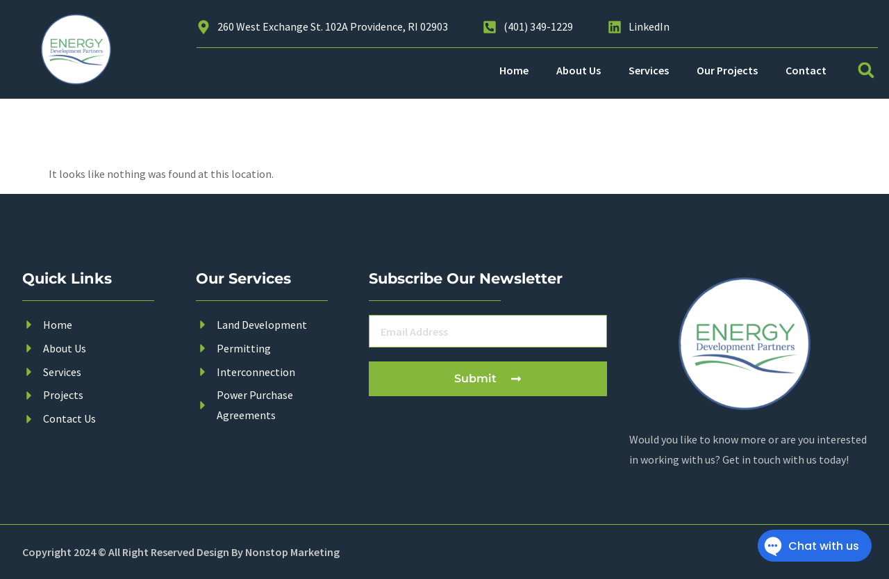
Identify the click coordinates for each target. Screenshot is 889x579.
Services (649, 70)
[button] (866, 69)
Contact (806, 70)
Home (514, 70)
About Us (578, 70)
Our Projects (727, 70)
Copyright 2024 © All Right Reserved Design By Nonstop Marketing (181, 552)
